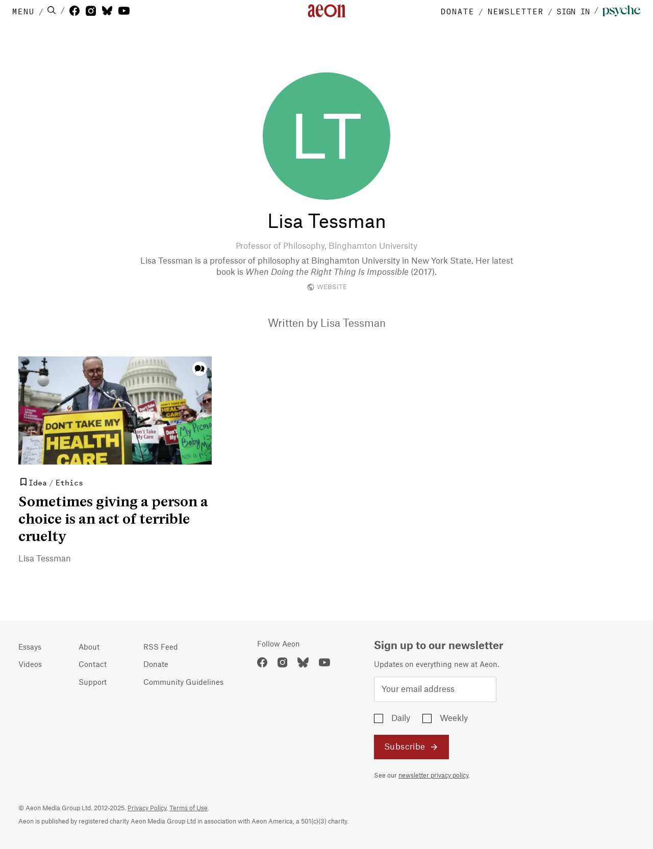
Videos (30, 664)
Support (93, 682)
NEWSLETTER (516, 11)
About (89, 647)
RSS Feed (160, 647)
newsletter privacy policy (433, 776)
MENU (23, 11)
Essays (29, 647)
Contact (93, 664)
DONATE (457, 11)
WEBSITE (327, 287)
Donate (155, 664)
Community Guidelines (183, 682)
